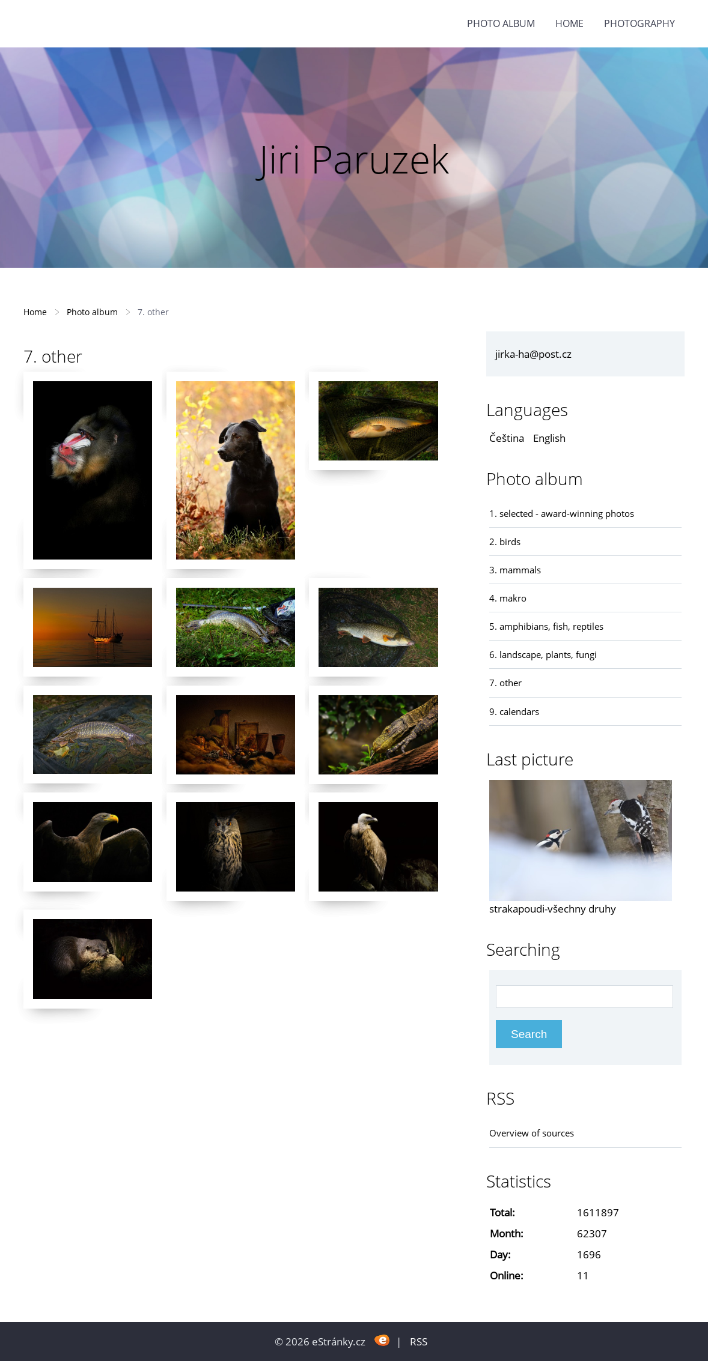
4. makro (507, 598)
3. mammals (515, 570)
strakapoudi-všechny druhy (552, 909)
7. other (505, 683)
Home (569, 23)
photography (639, 23)
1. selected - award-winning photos (561, 513)
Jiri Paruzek (354, 159)
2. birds (504, 542)
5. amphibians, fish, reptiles (546, 626)
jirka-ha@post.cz (533, 354)
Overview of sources (531, 1133)
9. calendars (514, 711)
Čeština (506, 438)
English (549, 438)
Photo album (501, 23)
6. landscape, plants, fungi (543, 654)
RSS (418, 1341)
